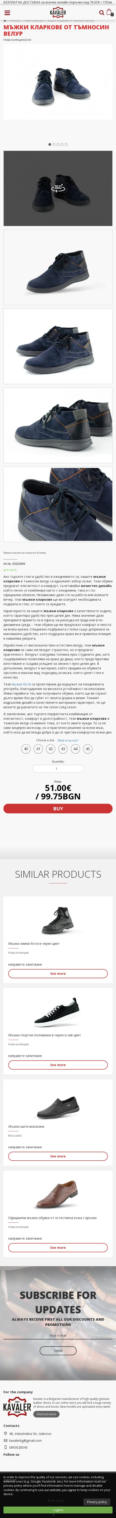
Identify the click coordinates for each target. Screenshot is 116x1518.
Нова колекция (34, 21)
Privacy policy (97, 1502)
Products (15, 21)
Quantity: (58, 761)
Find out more (46, 1414)
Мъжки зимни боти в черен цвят (34, 943)
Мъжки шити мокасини (26, 1126)
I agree (58, 1510)
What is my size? (68, 740)
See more (58, 973)
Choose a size (58, 740)
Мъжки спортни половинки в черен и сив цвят (44, 1035)
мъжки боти (21, 684)
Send (58, 1350)
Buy (58, 808)
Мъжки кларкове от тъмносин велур (70, 21)
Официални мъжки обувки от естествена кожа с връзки (52, 1218)
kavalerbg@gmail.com (25, 1440)
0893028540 (18, 1447)
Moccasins (15, 1136)
